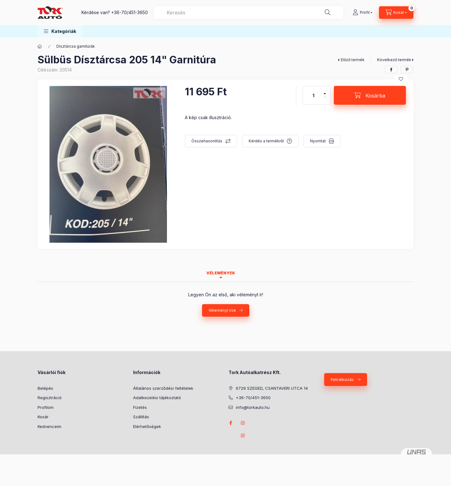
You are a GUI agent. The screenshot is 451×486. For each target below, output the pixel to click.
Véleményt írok (222, 310)
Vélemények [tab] (220, 273)
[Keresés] (328, 12)
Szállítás (141, 416)
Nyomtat (318, 141)
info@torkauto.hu (253, 407)
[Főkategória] (40, 46)
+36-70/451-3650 (129, 12)
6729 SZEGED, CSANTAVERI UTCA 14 (272, 388)
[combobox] (248, 12)
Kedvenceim (49, 426)
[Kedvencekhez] (401, 79)
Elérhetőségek (147, 426)
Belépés (45, 388)
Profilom (46, 407)
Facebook (230, 423)
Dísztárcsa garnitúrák (75, 46)
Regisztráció (50, 397)
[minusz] (324, 99)
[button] (60, 31)
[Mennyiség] (313, 95)
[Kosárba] (370, 95)
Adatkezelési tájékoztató (157, 397)
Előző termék (353, 59)
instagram (243, 423)
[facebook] (391, 69)
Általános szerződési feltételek (163, 388)
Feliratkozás (342, 379)
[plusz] (324, 90)
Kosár (43, 416)
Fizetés (140, 407)
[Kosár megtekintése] (396, 12)
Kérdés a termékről (266, 141)
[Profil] (362, 12)
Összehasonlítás (206, 141)
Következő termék (394, 59)
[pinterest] (407, 69)
